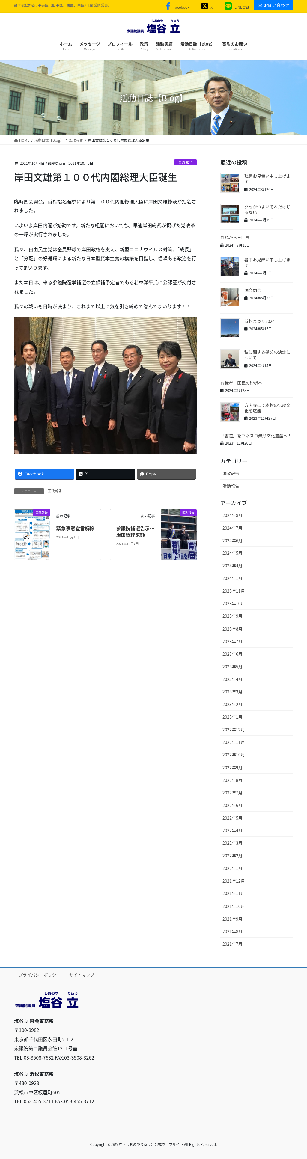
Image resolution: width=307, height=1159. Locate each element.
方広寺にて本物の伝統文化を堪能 (267, 408)
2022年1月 (232, 868)
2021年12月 (233, 881)
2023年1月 (232, 717)
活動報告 (230, 486)
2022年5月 (232, 818)
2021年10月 (233, 906)
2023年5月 (232, 667)
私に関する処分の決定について (267, 355)
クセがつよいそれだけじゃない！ (267, 210)
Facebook (176, 7)
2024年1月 (232, 578)
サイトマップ (81, 975)
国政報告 (185, 162)
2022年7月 (232, 793)
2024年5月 (232, 553)
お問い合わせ (273, 5)
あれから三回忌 (235, 237)
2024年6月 (232, 540)
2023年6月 (232, 654)
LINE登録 (235, 7)
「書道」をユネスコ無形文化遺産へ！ (256, 436)
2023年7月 (232, 641)
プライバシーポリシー (40, 975)
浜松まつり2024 (259, 321)
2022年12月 (233, 729)
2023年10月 (233, 603)
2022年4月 (232, 830)
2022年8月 (232, 780)
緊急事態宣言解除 (75, 528)
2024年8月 (232, 515)
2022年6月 (232, 805)
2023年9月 (232, 616)
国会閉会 (252, 290)
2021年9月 (232, 919)
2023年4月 (232, 679)
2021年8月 (232, 931)
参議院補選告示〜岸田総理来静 (135, 531)
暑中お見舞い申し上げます (267, 262)
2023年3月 (232, 692)
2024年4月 (232, 566)
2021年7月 (232, 944)
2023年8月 (232, 629)
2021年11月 (233, 893)
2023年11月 (233, 591)
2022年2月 (232, 856)
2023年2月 (232, 704)
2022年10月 (233, 755)
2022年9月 (232, 767)
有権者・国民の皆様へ (241, 383)
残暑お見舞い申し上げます (267, 179)
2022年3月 (232, 843)
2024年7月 (232, 528)
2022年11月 (233, 742)
